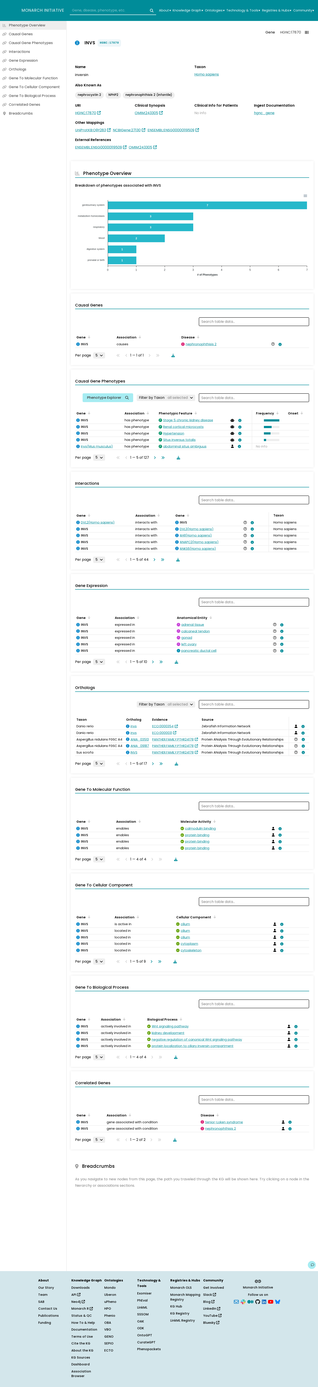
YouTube (212, 1315)
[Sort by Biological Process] (180, 1019)
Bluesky (211, 1322)
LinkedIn (211, 1308)
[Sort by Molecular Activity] (213, 821)
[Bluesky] (277, 1301)
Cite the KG (80, 1343)
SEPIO (109, 1343)
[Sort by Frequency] (276, 413)
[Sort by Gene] (88, 337)
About (165, 10)
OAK (140, 1321)
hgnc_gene (264, 112)
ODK (140, 1328)
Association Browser (81, 1373)
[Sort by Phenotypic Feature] (195, 413)
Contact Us (47, 1308)
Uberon (110, 1294)
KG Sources (80, 1357)
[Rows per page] (99, 355)
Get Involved (213, 1287)
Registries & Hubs (276, 10)
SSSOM (143, 1314)
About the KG (82, 1350)
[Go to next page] (154, 457)
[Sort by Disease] (197, 337)
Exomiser (144, 1293)
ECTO (108, 1350)
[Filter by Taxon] (166, 398)
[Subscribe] (236, 1301)
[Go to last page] (162, 457)
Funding (44, 1322)
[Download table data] (172, 355)
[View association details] (279, 344)
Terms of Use (82, 1336)
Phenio (109, 1315)
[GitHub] (257, 1301)
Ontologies (214, 10)
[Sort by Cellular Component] (213, 917)
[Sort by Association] (139, 337)
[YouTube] (270, 1301)
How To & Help (83, 1322)
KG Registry (179, 1313)
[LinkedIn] (264, 1301)
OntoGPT (144, 1335)
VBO (107, 1329)
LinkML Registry (182, 1320)
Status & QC (81, 1315)
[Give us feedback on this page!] (312, 1265)
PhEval (142, 1300)
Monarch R (82, 1308)
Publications (48, 1315)
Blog (208, 1302)
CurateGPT (146, 1342)
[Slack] (243, 1301)
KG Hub (176, 1306)
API (75, 1294)
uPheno (110, 1302)
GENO (109, 1336)
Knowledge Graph (188, 10)
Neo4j (78, 1302)
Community (303, 10)
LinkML (142, 1307)
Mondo (110, 1287)
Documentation (84, 1329)
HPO (107, 1308)
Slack (209, 1294)
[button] (270, 420)
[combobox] (113, 10)
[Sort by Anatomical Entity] (210, 617)
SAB (41, 1302)
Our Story (46, 1287)
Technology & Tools (243, 10)
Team (42, 1294)
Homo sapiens (206, 74)
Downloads (80, 1287)
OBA (107, 1322)
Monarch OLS (181, 1287)
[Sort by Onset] (301, 413)
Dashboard (80, 1364)
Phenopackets (149, 1349)
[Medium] (250, 1301)
